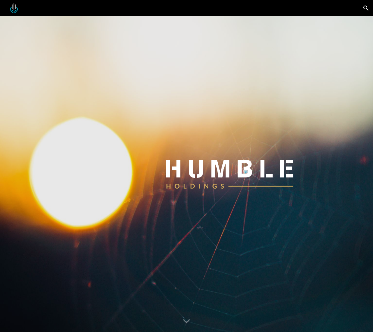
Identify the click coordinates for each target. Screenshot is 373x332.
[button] (366, 8)
